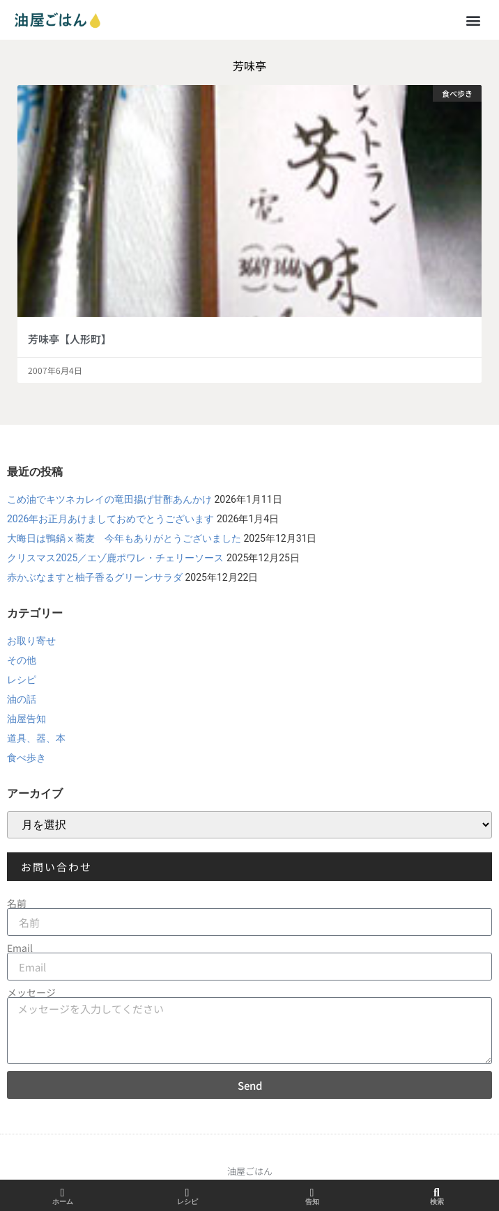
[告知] (312, 1192)
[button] (473, 19)
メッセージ (31, 992)
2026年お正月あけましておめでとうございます (110, 518)
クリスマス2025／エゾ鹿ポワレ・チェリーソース (115, 557)
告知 (312, 1201)
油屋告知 (26, 718)
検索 (437, 1201)
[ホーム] (62, 1192)
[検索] (437, 1192)
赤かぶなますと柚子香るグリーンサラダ (95, 577)
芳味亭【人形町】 (70, 338)
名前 (16, 903)
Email (20, 948)
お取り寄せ (31, 640)
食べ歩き (26, 757)
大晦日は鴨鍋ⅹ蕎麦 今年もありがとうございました (124, 538)
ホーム (62, 1201)
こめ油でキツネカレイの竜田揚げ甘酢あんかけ (109, 499)
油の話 (21, 699)
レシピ (21, 679)
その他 (21, 660)
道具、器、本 (36, 738)
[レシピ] (187, 1192)
